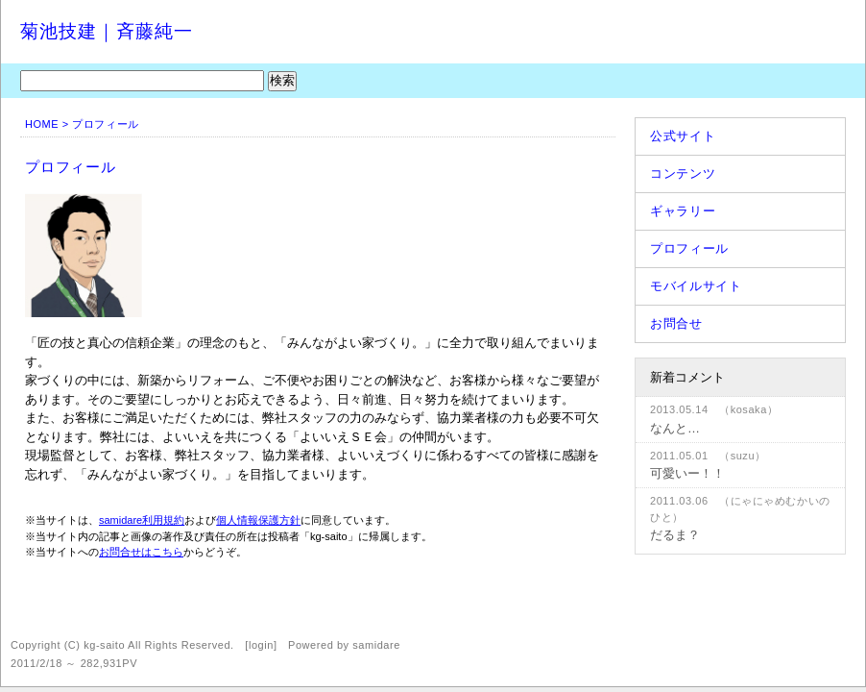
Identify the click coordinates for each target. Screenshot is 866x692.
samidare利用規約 (141, 520)
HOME (42, 124)
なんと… (675, 428)
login (261, 645)
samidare (376, 645)
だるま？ (675, 535)
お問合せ (676, 323)
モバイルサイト (696, 286)
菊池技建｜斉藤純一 (106, 31)
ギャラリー (682, 211)
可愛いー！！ (687, 473)
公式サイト (682, 136)
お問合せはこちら (141, 551)
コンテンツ (682, 173)
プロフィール (689, 248)
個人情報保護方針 (258, 520)
